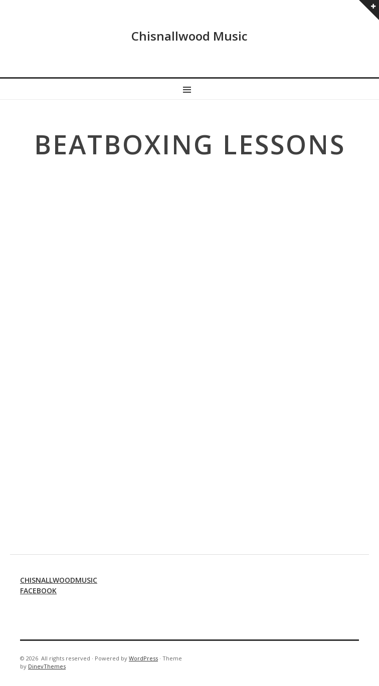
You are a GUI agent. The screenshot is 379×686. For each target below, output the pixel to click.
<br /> (189, 346)
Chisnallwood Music (189, 36)
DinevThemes (47, 666)
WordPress (143, 658)
